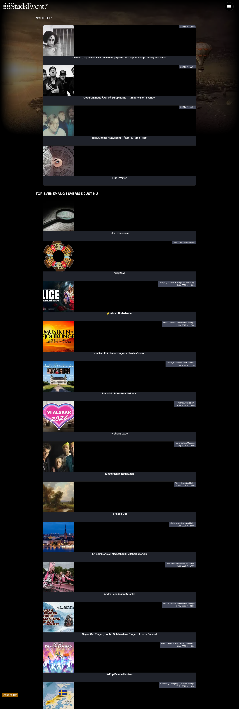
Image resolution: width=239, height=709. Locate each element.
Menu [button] (229, 6)
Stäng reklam (10, 695)
